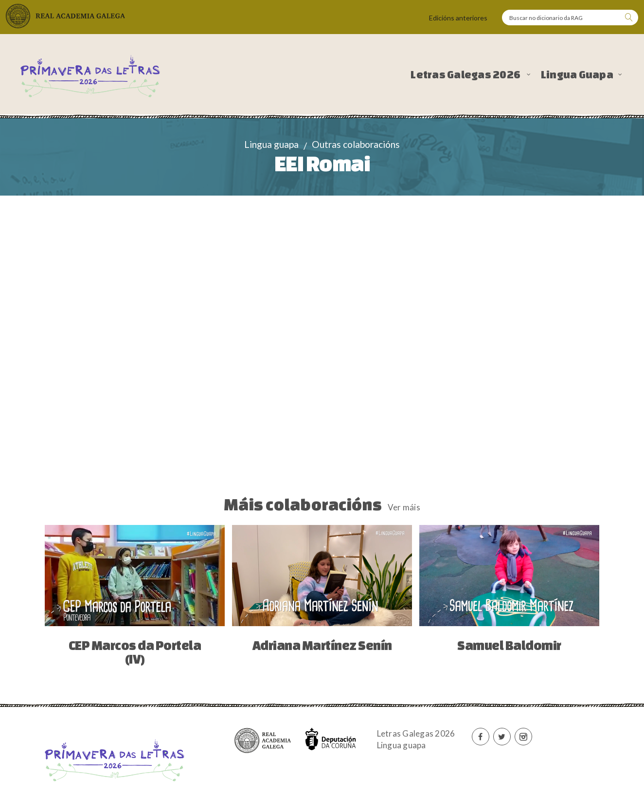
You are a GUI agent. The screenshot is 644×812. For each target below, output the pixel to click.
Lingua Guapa (577, 74)
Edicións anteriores (458, 18)
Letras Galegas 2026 (466, 74)
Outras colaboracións (356, 144)
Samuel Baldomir (509, 645)
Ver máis (404, 507)
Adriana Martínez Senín (322, 645)
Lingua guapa (271, 144)
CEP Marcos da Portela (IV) (135, 652)
